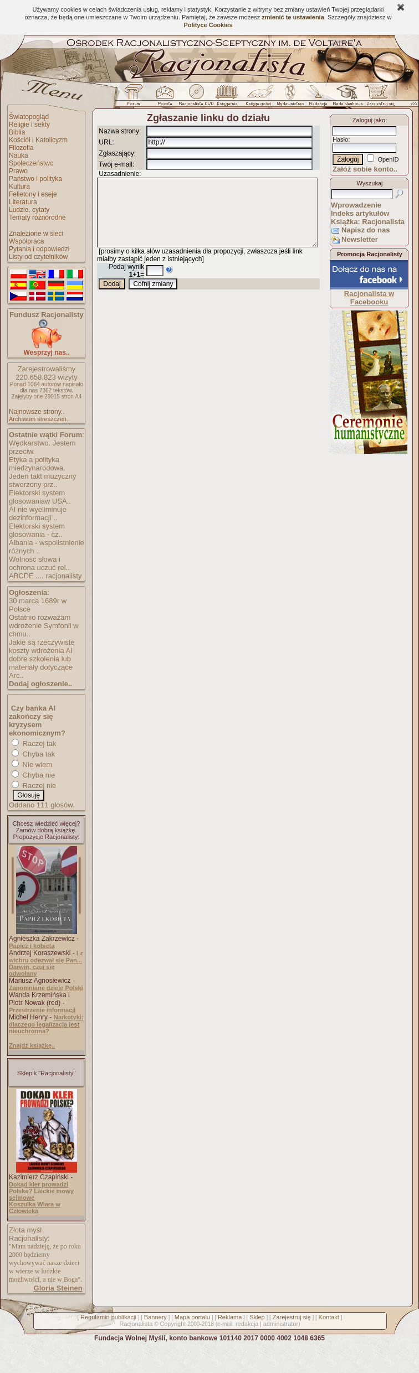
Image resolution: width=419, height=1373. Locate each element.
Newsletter (359, 239)
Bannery (155, 1317)
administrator (281, 1323)
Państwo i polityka (35, 179)
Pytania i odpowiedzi (39, 249)
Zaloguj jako (368, 120)
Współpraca (26, 241)
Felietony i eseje (33, 194)
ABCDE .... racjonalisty (45, 576)
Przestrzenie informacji (42, 1010)
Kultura (19, 186)
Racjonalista (135, 1323)
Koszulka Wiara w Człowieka (34, 1207)
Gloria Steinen (58, 1288)
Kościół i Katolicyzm (38, 140)
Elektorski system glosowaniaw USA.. (40, 497)
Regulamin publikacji (108, 1317)
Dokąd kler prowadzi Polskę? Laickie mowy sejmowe (41, 1191)
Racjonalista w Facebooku (369, 297)
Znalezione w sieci (36, 233)
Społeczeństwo (31, 163)
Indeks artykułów (360, 213)
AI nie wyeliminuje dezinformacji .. (38, 513)
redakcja (247, 1323)
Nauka (18, 155)
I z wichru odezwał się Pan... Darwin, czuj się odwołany (46, 963)
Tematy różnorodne (37, 217)
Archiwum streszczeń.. (39, 419)
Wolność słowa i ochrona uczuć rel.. (39, 563)
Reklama (230, 1317)
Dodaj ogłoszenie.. (40, 684)
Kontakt (329, 1317)
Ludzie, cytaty (29, 210)
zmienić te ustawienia (293, 17)
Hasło (340, 139)
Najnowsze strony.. (36, 412)
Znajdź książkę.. (32, 1045)
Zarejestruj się (292, 1317)
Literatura (23, 202)
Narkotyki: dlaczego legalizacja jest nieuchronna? (46, 1024)
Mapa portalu (192, 1317)
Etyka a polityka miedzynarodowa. (37, 463)
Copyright (173, 1323)
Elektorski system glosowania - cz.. (37, 530)
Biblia (17, 132)
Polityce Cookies (207, 25)
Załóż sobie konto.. (365, 169)
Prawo (18, 171)
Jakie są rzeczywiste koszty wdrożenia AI (41, 646)
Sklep (257, 1317)
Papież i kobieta (32, 945)
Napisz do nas (365, 230)
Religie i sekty (29, 124)
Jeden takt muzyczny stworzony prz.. (42, 480)
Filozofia (21, 148)
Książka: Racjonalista (368, 221)
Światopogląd (29, 117)
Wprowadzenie (356, 205)
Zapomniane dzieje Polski (46, 988)
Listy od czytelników (38, 257)
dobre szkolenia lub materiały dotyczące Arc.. (41, 667)
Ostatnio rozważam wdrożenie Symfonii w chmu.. (44, 625)
